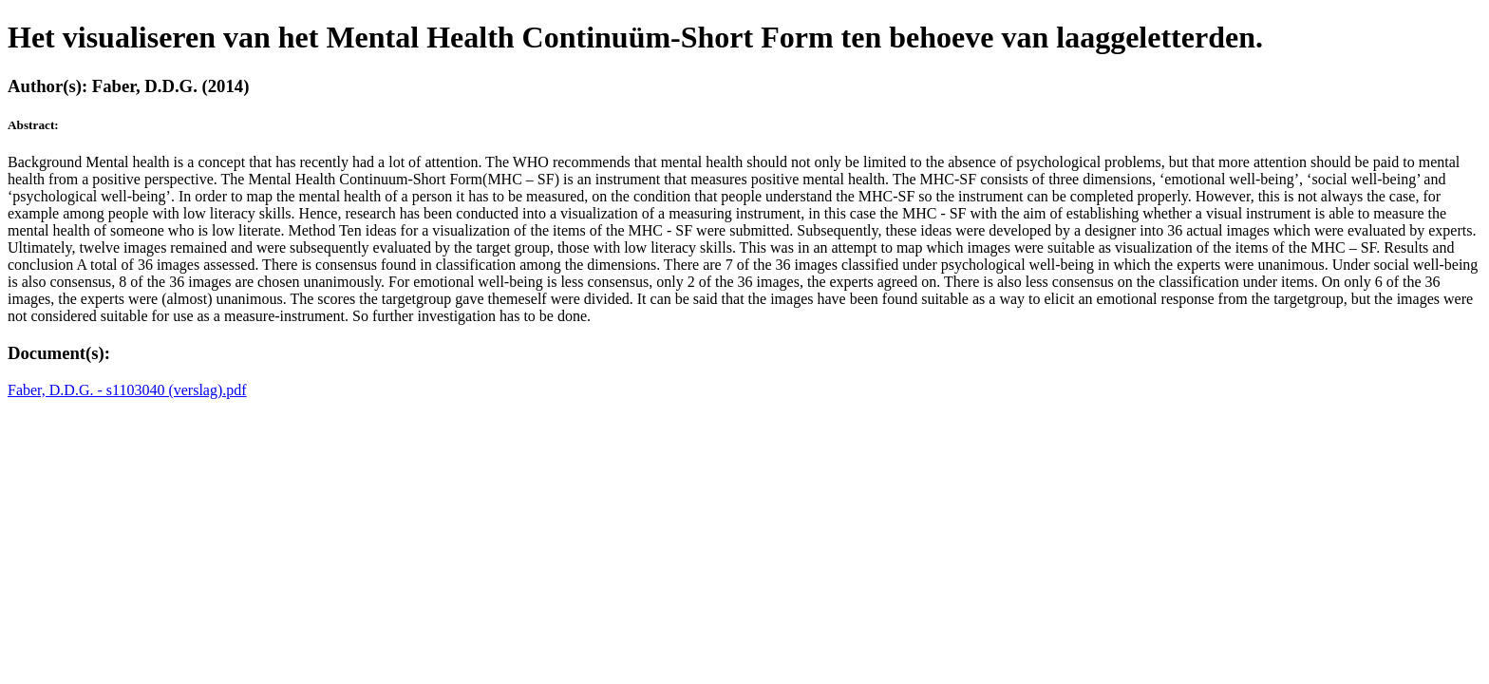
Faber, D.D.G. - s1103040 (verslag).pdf (127, 390)
